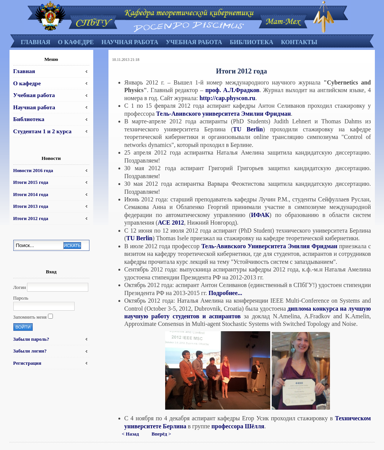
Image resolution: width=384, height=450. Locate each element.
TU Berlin (248, 129)
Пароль (21, 298)
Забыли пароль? (31, 339)
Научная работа (129, 42)
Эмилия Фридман (313, 246)
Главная (35, 42)
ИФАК (260, 215)
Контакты (299, 42)
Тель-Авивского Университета (243, 246)
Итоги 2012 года (30, 218)
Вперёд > (161, 434)
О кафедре (76, 42)
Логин (19, 287)
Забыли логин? (30, 351)
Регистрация (27, 363)
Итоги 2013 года (30, 206)
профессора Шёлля (238, 426)
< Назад (130, 434)
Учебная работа (194, 42)
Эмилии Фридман (266, 113)
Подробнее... (225, 293)
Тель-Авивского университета (198, 113)
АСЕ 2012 (171, 222)
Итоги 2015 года (30, 182)
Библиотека (252, 42)
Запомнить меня (30, 317)
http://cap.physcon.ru (227, 98)
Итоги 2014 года (30, 194)
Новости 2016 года (33, 170)
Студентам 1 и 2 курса (42, 131)
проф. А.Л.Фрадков (232, 90)
